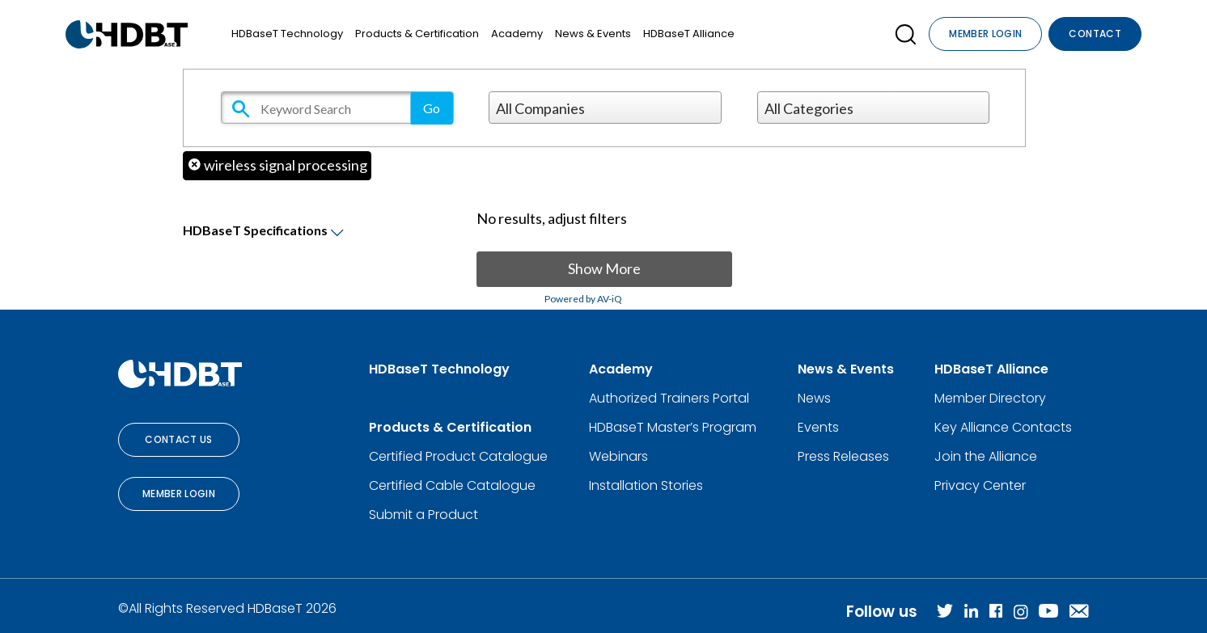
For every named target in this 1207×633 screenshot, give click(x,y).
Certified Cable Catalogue (452, 485)
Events (818, 427)
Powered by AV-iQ (583, 299)
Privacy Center (980, 485)
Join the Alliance (985, 456)
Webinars (618, 456)
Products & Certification (417, 33)
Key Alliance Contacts (1003, 427)
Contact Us (179, 439)
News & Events (593, 33)
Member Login (985, 33)
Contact (1095, 33)
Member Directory (990, 398)
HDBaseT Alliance (689, 33)
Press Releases (843, 456)
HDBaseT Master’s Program (672, 427)
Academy (517, 33)
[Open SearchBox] (905, 34)
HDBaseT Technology (287, 33)
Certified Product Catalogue (458, 456)
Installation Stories (646, 485)
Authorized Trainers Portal (669, 398)
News (814, 398)
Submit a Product (423, 514)
